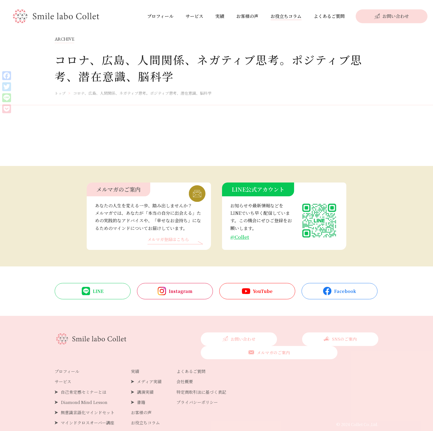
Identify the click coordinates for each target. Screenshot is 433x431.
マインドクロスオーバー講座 (89, 411)
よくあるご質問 (329, 16)
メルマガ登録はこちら (169, 240)
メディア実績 (154, 369)
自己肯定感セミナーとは (85, 380)
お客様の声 (247, 16)
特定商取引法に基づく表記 (208, 380)
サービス (194, 16)
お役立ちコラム (286, 16)
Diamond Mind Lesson (85, 390)
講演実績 (149, 380)
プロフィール (160, 16)
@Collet (240, 237)
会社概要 (191, 369)
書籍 (145, 390)
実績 (219, 16)
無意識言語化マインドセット (89, 400)
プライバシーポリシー (204, 390)
